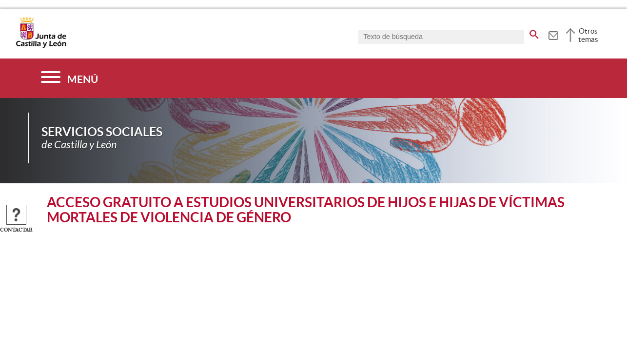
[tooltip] (553, 34)
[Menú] (69, 78)
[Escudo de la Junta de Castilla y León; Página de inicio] (41, 46)
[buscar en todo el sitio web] (534, 32)
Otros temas (588, 35)
